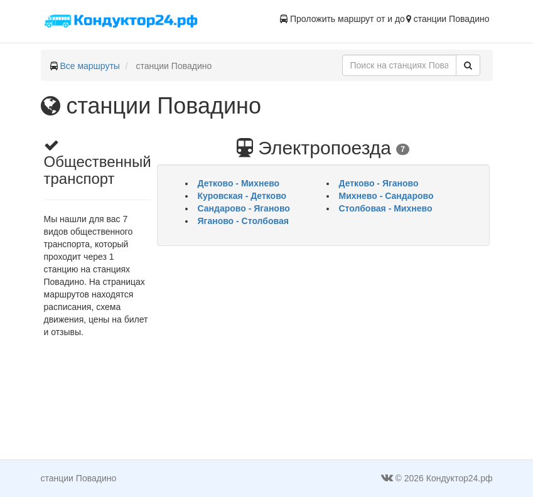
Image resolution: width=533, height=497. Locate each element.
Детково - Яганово (379, 183)
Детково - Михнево (239, 183)
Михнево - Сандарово (386, 196)
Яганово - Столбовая (243, 221)
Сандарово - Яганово (244, 208)
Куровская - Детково (242, 196)
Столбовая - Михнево (386, 208)
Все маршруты (90, 66)
